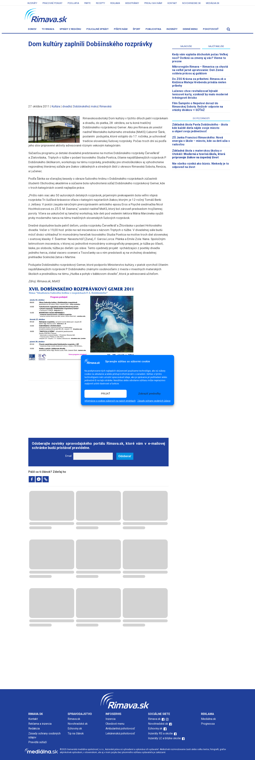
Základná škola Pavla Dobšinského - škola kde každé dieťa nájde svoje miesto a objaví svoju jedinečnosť (200, 128)
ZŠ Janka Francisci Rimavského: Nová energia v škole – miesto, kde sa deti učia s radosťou (201, 141)
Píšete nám (121, 29)
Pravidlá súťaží (37, 742)
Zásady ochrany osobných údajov (154, 401)
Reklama (115, 3)
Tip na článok (76, 733)
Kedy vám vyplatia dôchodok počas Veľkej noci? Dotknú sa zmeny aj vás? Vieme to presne (200, 58)
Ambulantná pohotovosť (121, 728)
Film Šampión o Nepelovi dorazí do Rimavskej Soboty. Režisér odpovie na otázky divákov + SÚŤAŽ (197, 107)
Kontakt (172, 3)
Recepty (100, 3)
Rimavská (105, 106)
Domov (32, 29)
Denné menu (190, 29)
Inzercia (110, 719)
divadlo (66, 106)
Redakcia (34, 728)
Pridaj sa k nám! (153, 3)
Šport (136, 29)
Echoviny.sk (75, 728)
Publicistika (153, 29)
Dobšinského (81, 106)
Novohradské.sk (78, 723)
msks (94, 106)
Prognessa (208, 723)
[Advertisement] (98, 74)
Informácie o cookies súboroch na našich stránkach (110, 401)
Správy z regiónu (70, 29)
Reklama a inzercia (40, 723)
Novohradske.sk (191, 3)
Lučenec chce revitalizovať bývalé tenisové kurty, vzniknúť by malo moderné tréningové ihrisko (200, 94)
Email (68, 455)
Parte (87, 3)
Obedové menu (115, 723)
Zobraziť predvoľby (149, 393)
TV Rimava (48, 29)
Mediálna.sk (212, 3)
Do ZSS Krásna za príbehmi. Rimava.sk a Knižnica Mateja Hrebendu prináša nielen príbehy (199, 82)
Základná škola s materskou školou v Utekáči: (198, 154)
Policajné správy (97, 29)
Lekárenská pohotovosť (121, 733)
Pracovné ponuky (52, 3)
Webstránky (132, 3)
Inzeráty (32, 3)
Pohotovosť (211, 29)
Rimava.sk (74, 719)
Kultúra (56, 106)
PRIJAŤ (105, 393)
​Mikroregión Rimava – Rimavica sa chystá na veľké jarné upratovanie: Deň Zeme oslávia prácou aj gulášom (200, 70)
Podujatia (73, 3)
